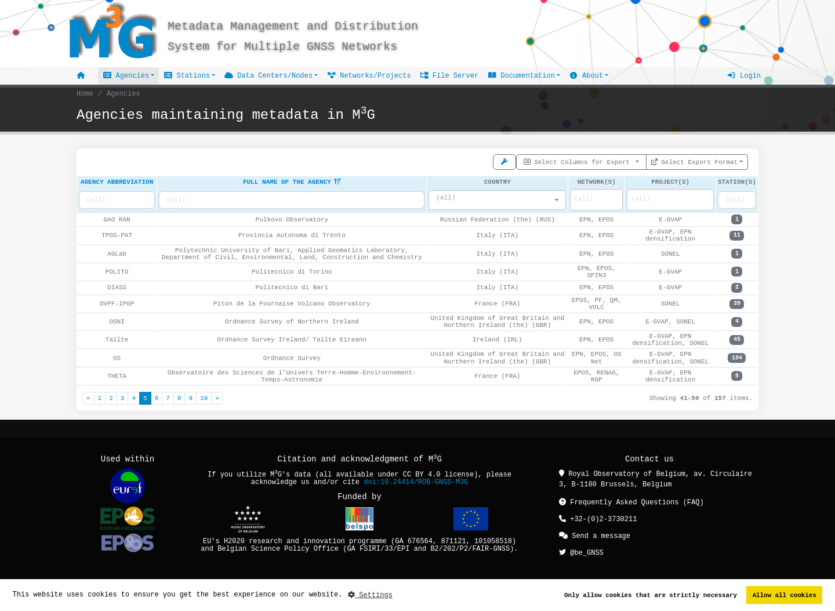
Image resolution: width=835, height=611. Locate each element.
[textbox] (493, 197)
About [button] (586, 76)
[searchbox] (586, 199)
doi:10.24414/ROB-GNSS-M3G (416, 482)
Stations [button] (187, 76)
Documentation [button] (521, 76)
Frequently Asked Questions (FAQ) (631, 502)
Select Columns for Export (579, 161)
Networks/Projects (369, 76)
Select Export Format (694, 161)
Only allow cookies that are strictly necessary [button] (650, 595)
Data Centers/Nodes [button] (268, 76)
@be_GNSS (581, 551)
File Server (449, 76)
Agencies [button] (126, 76)
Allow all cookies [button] (784, 595)
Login (744, 76)
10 (204, 397)
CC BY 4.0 (422, 474)
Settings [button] (370, 595)
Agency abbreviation (117, 181)
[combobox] (497, 200)
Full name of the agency (292, 181)
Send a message (594, 535)
